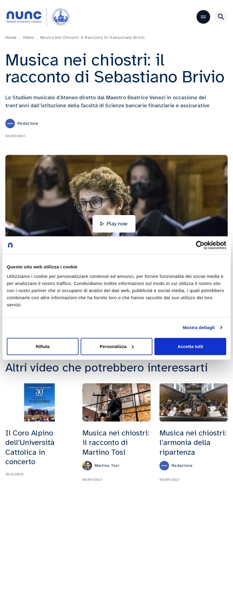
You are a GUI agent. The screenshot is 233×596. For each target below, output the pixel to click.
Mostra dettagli (199, 327)
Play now (113, 223)
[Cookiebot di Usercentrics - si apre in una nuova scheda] (200, 245)
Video (30, 37)
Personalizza (117, 346)
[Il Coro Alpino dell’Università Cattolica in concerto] (39, 402)
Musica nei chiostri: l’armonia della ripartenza (192, 442)
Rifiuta (43, 346)
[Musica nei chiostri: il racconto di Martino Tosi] (116, 402)
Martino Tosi (107, 465)
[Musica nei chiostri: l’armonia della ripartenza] (193, 402)
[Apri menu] (203, 17)
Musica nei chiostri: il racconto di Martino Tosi (115, 442)
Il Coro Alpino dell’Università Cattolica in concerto (30, 447)
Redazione (27, 123)
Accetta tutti (190, 346)
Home (12, 37)
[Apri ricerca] (221, 17)
